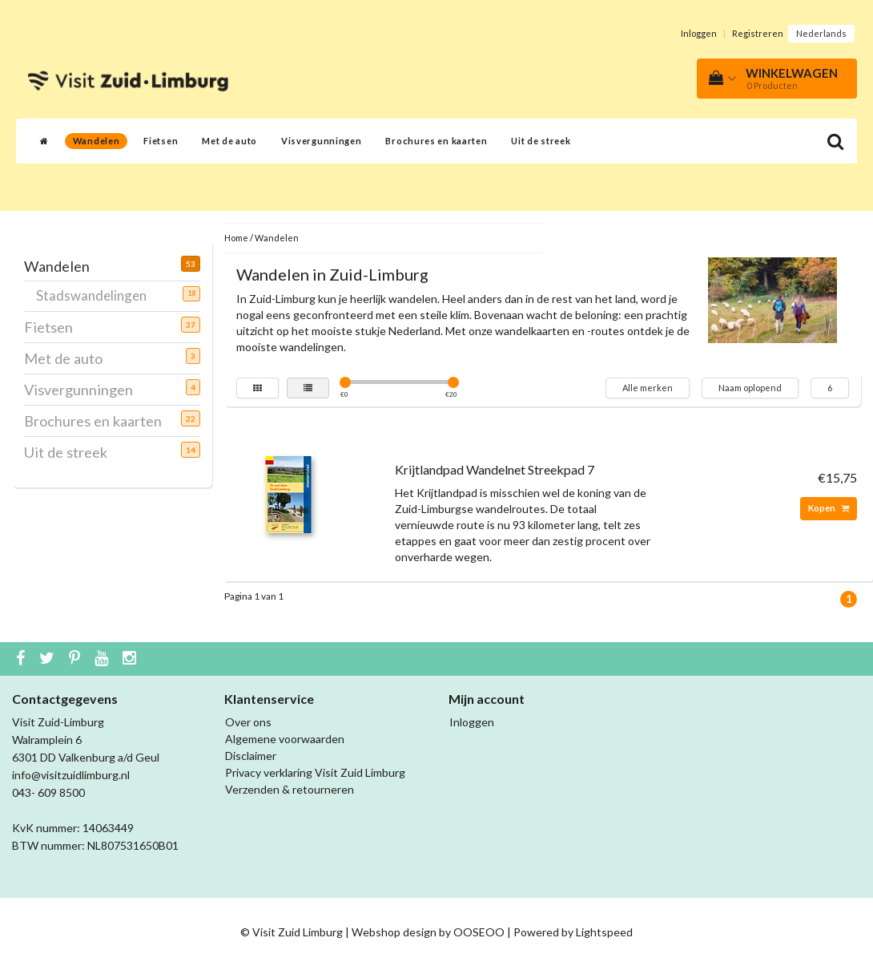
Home (236, 237)
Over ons (248, 722)
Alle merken (647, 387)
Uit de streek (540, 140)
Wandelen (96, 140)
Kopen (828, 508)
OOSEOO (479, 932)
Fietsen (160, 140)
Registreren (757, 33)
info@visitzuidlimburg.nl (71, 775)
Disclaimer (250, 755)
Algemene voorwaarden (284, 739)
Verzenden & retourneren (289, 789)
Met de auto (229, 140)
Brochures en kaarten (436, 140)
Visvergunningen (321, 140)
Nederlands (821, 33)
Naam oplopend (750, 387)
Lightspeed (604, 932)
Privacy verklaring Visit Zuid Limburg (315, 772)
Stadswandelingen (97, 295)
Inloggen (699, 33)
